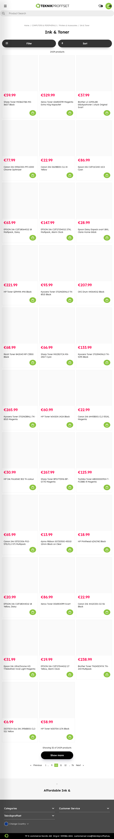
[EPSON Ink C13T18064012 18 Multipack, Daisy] (19, 201)
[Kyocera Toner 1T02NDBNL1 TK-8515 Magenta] (19, 388)
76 (73, 765)
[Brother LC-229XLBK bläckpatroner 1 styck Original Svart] (94, 73)
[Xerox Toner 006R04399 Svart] (57, 575)
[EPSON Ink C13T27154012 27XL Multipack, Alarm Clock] (57, 201)
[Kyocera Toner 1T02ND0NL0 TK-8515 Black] (57, 263)
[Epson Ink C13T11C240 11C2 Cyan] (94, 138)
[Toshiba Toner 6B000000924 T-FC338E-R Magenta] (94, 450)
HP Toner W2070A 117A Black (55, 728)
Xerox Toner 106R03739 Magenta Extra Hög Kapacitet (57, 103)
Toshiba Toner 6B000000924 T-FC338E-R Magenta (93, 480)
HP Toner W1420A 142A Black (55, 416)
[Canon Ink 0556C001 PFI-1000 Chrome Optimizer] (19, 138)
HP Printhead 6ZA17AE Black (92, 541)
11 (61, 765)
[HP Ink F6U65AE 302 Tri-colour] (19, 450)
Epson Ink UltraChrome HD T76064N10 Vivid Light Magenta (19, 667)
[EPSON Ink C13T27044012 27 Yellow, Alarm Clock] (57, 638)
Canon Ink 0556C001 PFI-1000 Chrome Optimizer (19, 168)
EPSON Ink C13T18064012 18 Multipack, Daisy (18, 230)
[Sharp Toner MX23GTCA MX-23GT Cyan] (57, 326)
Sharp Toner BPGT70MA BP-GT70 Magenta (55, 480)
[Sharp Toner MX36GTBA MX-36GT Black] (19, 73)
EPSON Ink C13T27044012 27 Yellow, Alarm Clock (55, 667)
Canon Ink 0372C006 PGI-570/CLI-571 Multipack (17, 542)
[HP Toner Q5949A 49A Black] (19, 263)
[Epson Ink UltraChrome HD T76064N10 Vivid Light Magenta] (19, 638)
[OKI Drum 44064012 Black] (94, 263)
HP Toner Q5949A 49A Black (18, 291)
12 (65, 765)
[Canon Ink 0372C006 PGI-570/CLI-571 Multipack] (19, 513)
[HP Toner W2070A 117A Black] (57, 700)
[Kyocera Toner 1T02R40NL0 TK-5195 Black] (94, 326)
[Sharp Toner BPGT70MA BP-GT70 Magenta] (57, 450)
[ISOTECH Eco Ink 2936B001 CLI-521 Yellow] (19, 700)
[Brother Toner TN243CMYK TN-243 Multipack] (94, 638)
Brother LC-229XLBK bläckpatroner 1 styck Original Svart (92, 105)
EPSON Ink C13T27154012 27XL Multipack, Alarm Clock (56, 230)
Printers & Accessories (68, 25)
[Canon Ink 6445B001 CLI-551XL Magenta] (94, 388)
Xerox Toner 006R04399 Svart (56, 604)
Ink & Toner (84, 25)
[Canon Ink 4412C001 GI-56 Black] (94, 575)
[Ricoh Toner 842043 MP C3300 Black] (19, 326)
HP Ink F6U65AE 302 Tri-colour (19, 479)
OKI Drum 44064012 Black (91, 291)
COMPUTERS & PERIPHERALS (44, 25)
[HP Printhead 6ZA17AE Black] (94, 513)
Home (26, 25)
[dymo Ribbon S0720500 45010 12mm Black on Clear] (57, 513)
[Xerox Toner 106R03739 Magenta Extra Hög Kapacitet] (57, 73)
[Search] (57, 13)
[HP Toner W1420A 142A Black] (57, 388)
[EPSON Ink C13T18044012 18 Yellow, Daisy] (19, 575)
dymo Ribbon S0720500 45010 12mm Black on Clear (56, 542)
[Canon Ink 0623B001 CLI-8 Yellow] (57, 138)
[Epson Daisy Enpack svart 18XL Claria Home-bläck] (94, 201)
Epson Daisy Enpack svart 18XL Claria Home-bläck (93, 230)
